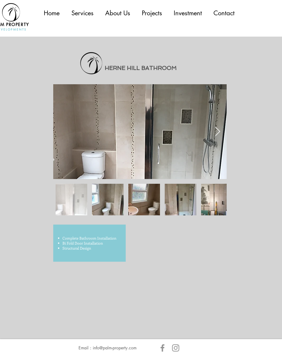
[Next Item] (218, 132)
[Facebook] (162, 348)
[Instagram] (176, 348)
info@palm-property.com (115, 348)
